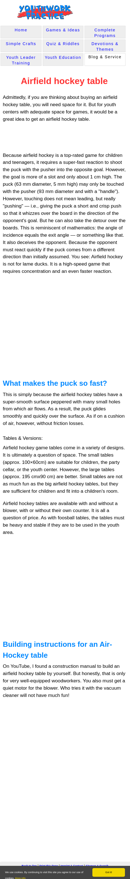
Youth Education (63, 57)
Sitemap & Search (97, 864)
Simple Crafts (21, 43)
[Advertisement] (48, 138)
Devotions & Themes (105, 46)
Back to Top (29, 864)
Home (21, 30)
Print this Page (48, 864)
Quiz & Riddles (63, 43)
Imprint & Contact (72, 864)
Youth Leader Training (21, 60)
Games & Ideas (63, 30)
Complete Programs (105, 33)
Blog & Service (105, 57)
